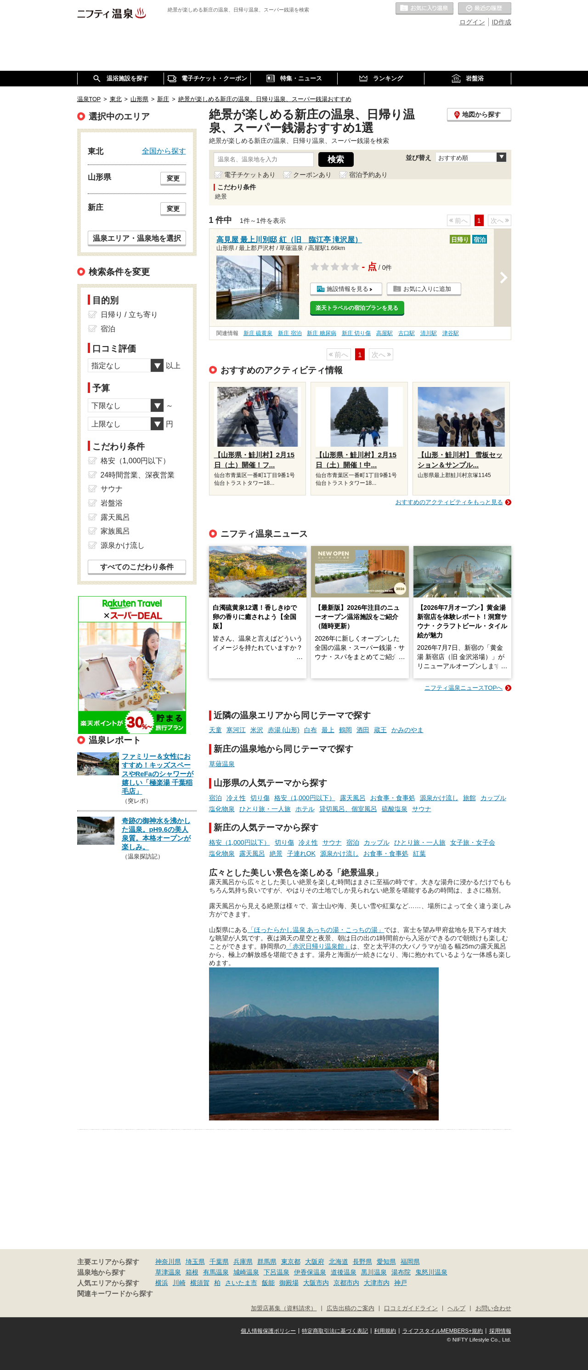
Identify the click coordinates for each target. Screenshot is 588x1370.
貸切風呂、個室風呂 (348, 809)
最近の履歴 (484, 8)
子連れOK (301, 853)
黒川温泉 (374, 1272)
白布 (310, 729)
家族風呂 (115, 531)
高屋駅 (384, 333)
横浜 (161, 1282)
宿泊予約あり (368, 174)
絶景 (276, 853)
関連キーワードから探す (115, 1293)
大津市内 (377, 1282)
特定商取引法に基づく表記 (335, 1331)
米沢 (256, 729)
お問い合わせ (493, 1308)
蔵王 (380, 729)
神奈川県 (168, 1261)
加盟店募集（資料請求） (284, 1308)
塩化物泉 (222, 809)
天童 (215, 729)
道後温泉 (343, 1272)
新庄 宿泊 (289, 333)
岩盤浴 (112, 503)
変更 (173, 178)
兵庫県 (243, 1261)
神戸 (400, 1282)
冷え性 (236, 798)
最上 (328, 729)
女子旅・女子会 (472, 842)
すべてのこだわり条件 (137, 567)
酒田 (362, 729)
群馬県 (267, 1261)
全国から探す (164, 151)
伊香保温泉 (310, 1272)
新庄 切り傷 (356, 333)
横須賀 (199, 1282)
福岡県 (410, 1261)
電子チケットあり (250, 174)
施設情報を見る (347, 288)
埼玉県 (195, 1261)
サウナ (421, 809)
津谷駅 (450, 333)
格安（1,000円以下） (304, 798)
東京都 (290, 1261)
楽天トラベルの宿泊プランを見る (357, 308)
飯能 (268, 1282)
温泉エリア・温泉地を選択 (137, 238)
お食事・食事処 (392, 798)
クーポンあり (312, 174)
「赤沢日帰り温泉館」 (318, 946)
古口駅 (406, 333)
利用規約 (385, 1331)
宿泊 (215, 798)
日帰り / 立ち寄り (129, 314)
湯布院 (401, 1272)
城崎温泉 (246, 1272)
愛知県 (386, 1261)
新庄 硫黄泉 (257, 333)
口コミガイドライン (411, 1308)
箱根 (192, 1272)
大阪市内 (316, 1282)
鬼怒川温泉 (431, 1272)
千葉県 (219, 1261)
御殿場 (289, 1282)
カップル (493, 798)
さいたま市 (241, 1282)
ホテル (305, 809)
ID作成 (501, 22)
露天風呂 (353, 798)
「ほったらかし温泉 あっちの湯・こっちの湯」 (316, 929)
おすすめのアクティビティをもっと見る (449, 502)
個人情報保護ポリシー (268, 1331)
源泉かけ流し (439, 798)
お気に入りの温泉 (424, 8)
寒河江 (236, 729)
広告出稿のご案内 (350, 1308)
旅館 (469, 798)
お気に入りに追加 (427, 288)
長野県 (362, 1261)
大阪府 (314, 1261)
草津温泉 (168, 1272)
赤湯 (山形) (284, 729)
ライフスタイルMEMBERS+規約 (442, 1331)
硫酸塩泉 (394, 809)
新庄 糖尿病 (321, 333)
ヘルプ (456, 1308)
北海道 (338, 1261)
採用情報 (500, 1331)
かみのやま (407, 729)
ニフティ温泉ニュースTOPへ (463, 687)
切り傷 (260, 798)
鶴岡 (345, 729)
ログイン (472, 22)
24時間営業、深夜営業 (138, 475)
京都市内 (346, 1282)
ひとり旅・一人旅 (265, 809)
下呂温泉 (276, 1272)
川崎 (179, 1282)
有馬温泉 (216, 1272)
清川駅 (428, 333)
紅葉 (419, 853)
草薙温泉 (222, 763)
